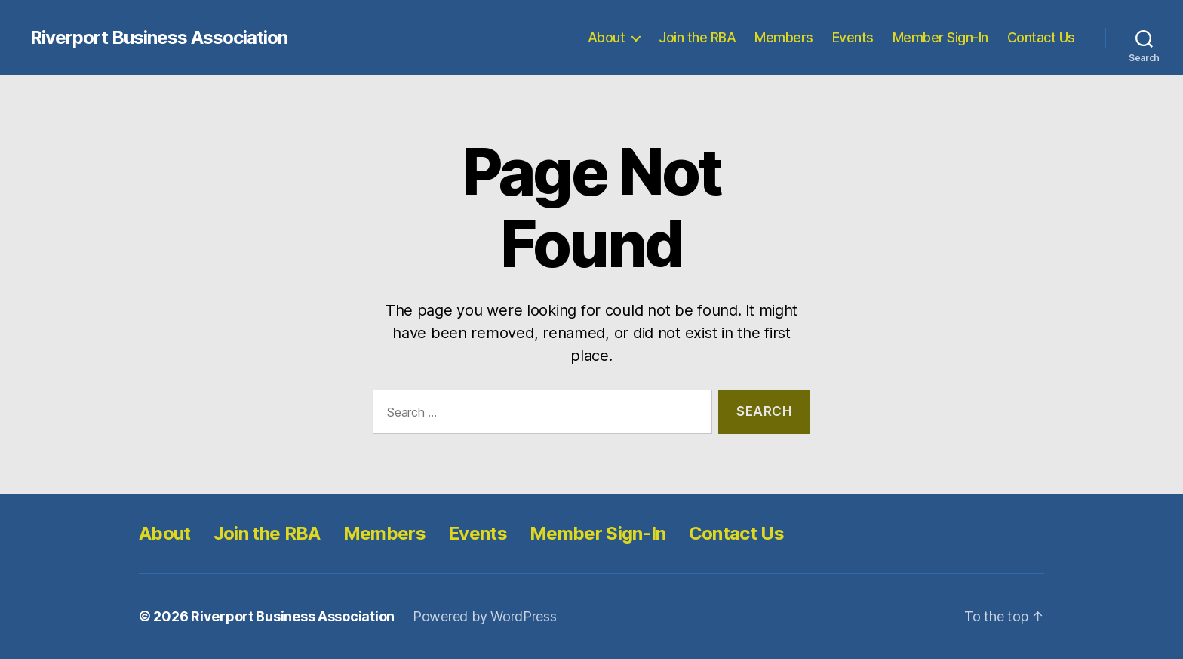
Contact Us (1041, 37)
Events (853, 37)
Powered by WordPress (485, 616)
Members (783, 37)
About (606, 37)
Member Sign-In (940, 37)
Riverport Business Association (158, 38)
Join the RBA (697, 37)
